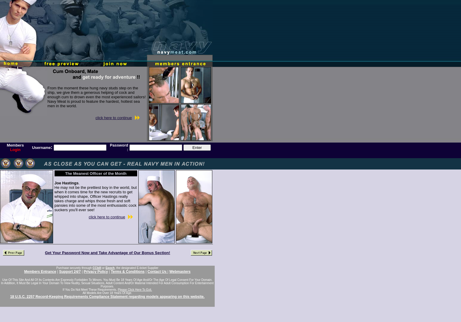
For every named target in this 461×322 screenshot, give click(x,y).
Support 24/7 (70, 272)
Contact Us (158, 272)
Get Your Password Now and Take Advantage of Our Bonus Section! (107, 253)
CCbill (97, 268)
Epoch (110, 268)
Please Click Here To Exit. (135, 289)
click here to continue (113, 118)
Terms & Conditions (128, 272)
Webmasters (180, 272)
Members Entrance (40, 272)
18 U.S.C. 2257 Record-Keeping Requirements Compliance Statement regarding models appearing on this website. (107, 297)
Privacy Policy (96, 272)
